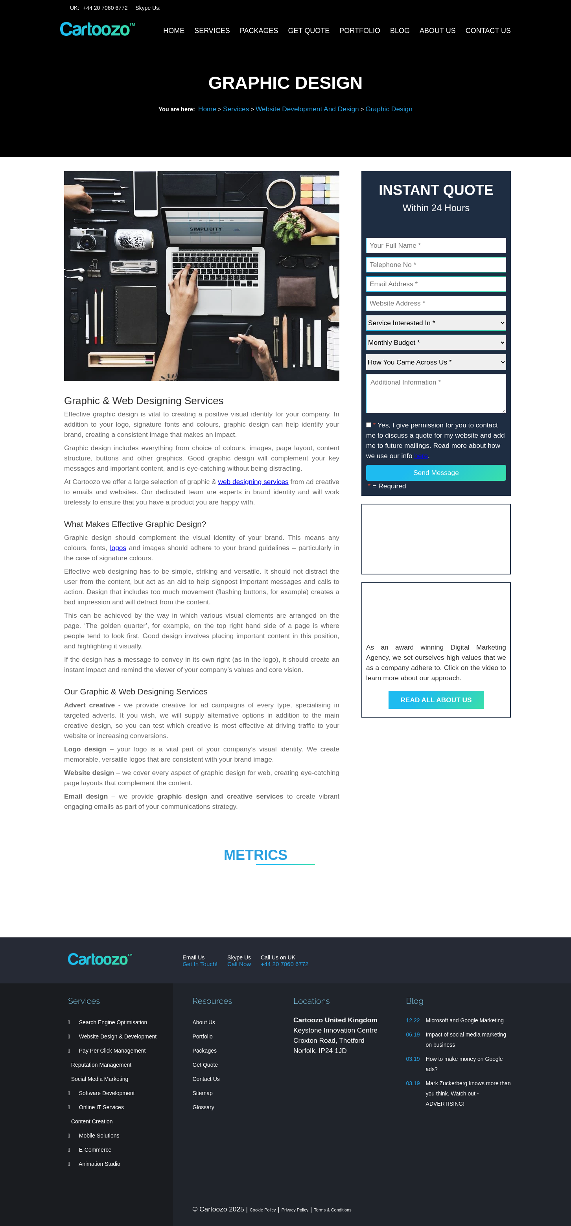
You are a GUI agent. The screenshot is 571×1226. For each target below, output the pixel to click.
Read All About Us (436, 700)
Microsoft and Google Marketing (465, 1020)
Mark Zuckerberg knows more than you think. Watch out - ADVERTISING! (468, 1093)
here (421, 456)
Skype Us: (147, 8)
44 (105, 8)
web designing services (253, 482)
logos (118, 548)
